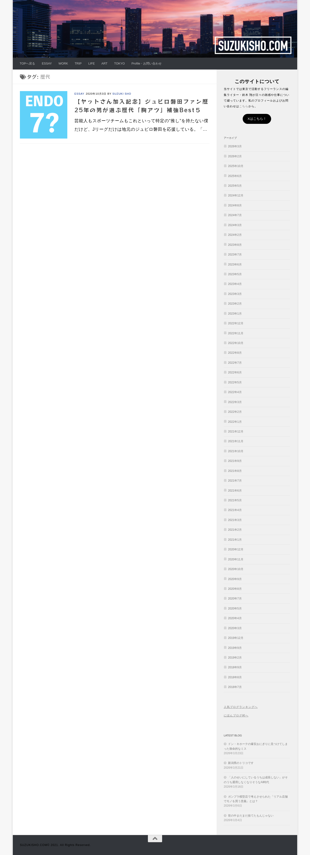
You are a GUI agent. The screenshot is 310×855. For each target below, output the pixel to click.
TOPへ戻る (27, 63)
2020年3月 (235, 628)
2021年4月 (235, 510)
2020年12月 (235, 549)
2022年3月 (235, 402)
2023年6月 (235, 264)
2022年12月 (235, 323)
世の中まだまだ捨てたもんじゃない (251, 815)
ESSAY (47, 63)
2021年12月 (235, 431)
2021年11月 (235, 441)
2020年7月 (235, 598)
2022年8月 (235, 352)
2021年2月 (235, 529)
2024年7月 (235, 215)
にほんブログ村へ (236, 715)
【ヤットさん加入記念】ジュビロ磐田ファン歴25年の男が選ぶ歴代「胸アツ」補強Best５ (141, 105)
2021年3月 (235, 520)
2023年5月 (235, 274)
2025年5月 (235, 185)
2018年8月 (235, 677)
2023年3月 (235, 294)
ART (104, 63)
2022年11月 (235, 333)
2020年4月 (235, 618)
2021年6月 (235, 490)
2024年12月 (235, 195)
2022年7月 (235, 362)
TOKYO (119, 63)
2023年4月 (235, 284)
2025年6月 (235, 176)
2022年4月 (235, 392)
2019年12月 (235, 638)
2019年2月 (235, 657)
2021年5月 (235, 500)
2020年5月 (235, 608)
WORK (63, 63)
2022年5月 (235, 382)
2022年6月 (235, 372)
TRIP (78, 63)
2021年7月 (235, 480)
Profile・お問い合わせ (147, 63)
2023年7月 (235, 254)
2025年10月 (235, 166)
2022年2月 (235, 412)
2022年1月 (235, 421)
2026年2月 (235, 156)
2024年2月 (235, 235)
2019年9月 (235, 648)
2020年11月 (235, 559)
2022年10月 (235, 343)
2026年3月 (235, 146)
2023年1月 (235, 313)
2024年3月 (235, 225)
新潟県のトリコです (241, 763)
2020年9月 (235, 579)
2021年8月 (235, 471)
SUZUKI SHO (121, 93)
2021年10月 (235, 451)
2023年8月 (235, 244)
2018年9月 (235, 667)
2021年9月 (235, 461)
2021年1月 (235, 539)
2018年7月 (235, 687)
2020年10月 (235, 569)
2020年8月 (235, 588)
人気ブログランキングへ (241, 707)
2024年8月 (235, 205)
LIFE (91, 63)
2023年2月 (235, 303)
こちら (243, 106)
